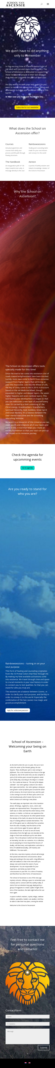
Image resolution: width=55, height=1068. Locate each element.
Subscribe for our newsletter (27, 107)
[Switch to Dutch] (26, 1062)
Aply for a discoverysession (17, 710)
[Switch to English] (29, 1062)
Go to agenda (27, 468)
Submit (43, 1047)
